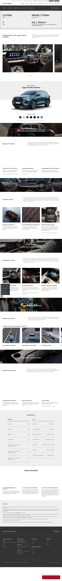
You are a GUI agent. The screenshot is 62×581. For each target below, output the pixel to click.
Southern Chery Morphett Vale (9, 560)
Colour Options (10, 37)
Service (33, 570)
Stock (27, 3)
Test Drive (55, 577)
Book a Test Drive (31, 30)
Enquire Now (46, 577)
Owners (46, 3)
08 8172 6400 (5, 576)
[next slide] (57, 90)
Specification (31, 37)
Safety (27, 37)
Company (51, 3)
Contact (47, 574)
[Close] (2, 296)
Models (22, 3)
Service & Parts (40, 3)
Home (47, 570)
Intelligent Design (17, 37)
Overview (4, 37)
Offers (30, 3)
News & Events (56, 3)
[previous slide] (6, 89)
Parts (33, 572)
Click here (18, 542)
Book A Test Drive (55, 37)
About (47, 572)
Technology (23, 37)
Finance (34, 3)
